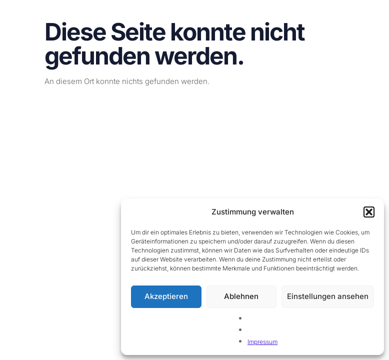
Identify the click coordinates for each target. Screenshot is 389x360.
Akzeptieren (166, 296)
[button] (369, 212)
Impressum (263, 342)
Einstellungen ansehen (327, 296)
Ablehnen (241, 296)
